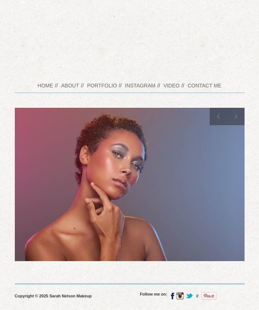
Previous (218, 116)
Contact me (204, 86)
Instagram (140, 86)
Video (171, 86)
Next (236, 116)
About (70, 86)
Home (45, 86)
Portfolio (102, 86)
